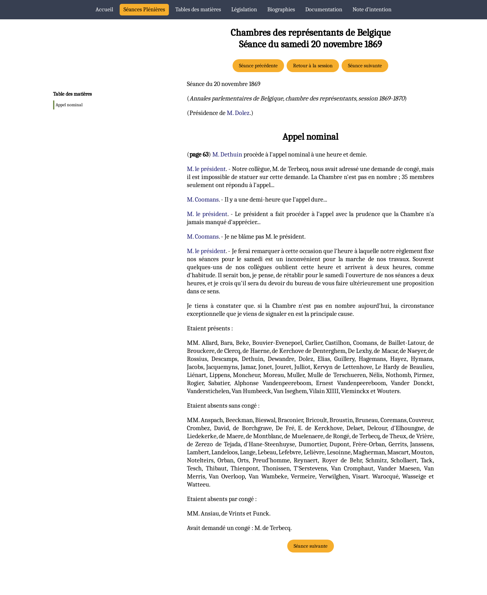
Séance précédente (258, 66)
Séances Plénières (144, 9)
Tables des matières (198, 9)
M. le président (206, 169)
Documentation (323, 9)
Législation (244, 9)
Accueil (104, 9)
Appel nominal (69, 105)
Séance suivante (365, 66)
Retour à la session (313, 66)
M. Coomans (203, 199)
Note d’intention (372, 9)
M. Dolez (238, 113)
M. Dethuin (227, 154)
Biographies (281, 9)
